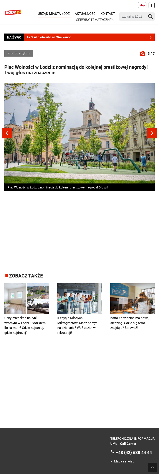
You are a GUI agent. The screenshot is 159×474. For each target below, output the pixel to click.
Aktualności (85, 14)
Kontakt (108, 14)
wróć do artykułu (18, 53)
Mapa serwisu (124, 461)
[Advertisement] (81, 228)
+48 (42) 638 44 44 (134, 452)
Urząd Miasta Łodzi (54, 14)
